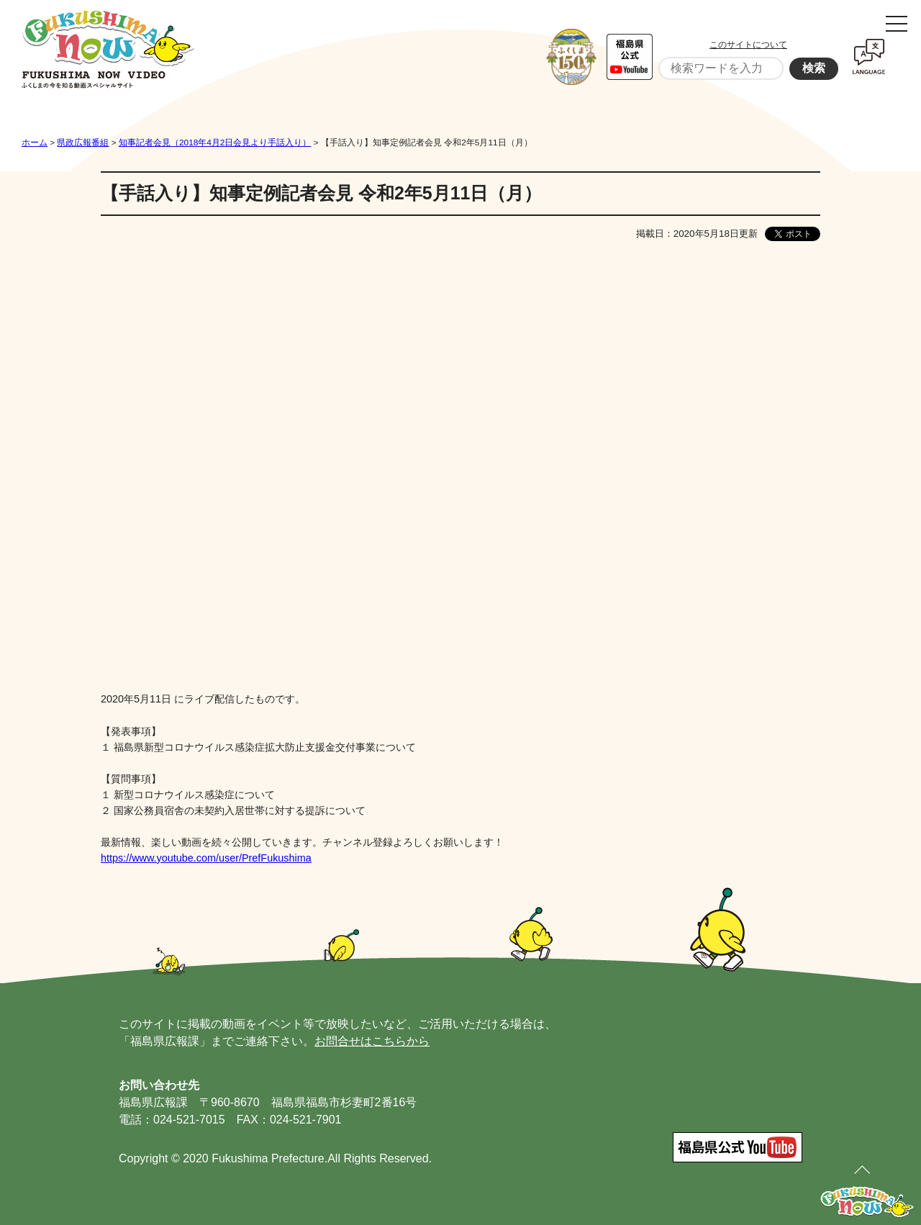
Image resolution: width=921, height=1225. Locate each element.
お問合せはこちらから (372, 1041)
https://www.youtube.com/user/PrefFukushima (206, 858)
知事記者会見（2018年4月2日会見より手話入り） (215, 142)
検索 (813, 68)
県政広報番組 (83, 142)
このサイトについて (748, 45)
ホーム (34, 142)
